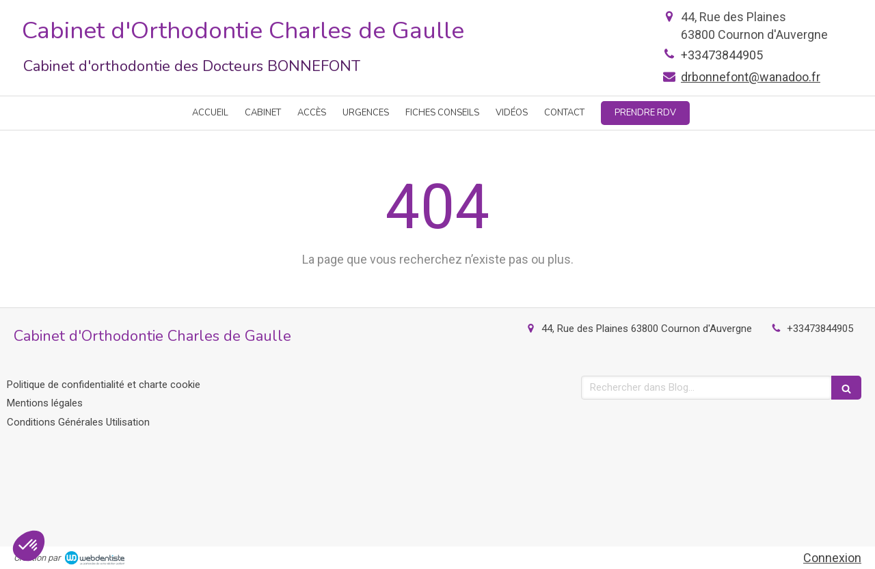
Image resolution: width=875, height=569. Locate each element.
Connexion (832, 558)
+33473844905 (722, 55)
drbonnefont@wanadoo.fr (750, 77)
